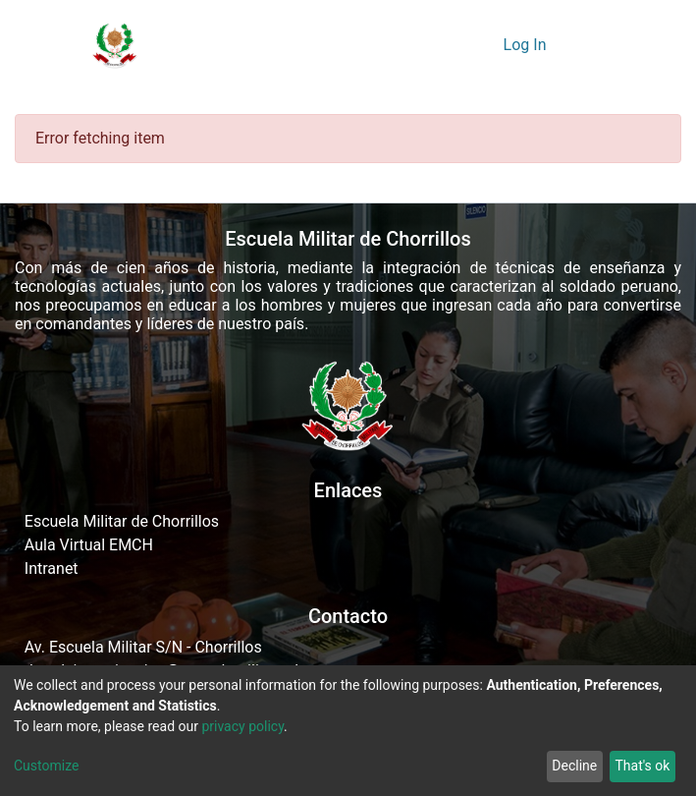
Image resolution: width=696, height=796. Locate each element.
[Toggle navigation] (586, 45)
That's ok (642, 765)
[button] (482, 45)
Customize (46, 765)
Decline (574, 765)
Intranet (51, 568)
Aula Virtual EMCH (89, 545)
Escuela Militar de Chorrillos (122, 521)
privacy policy (242, 726)
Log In (527, 44)
